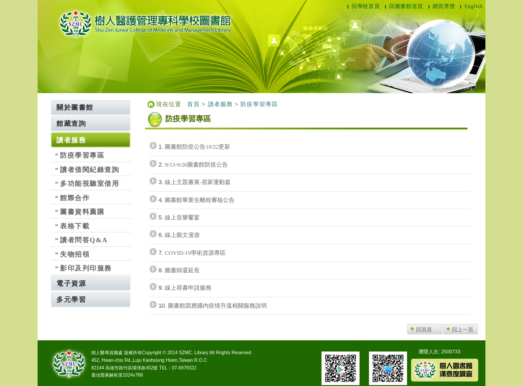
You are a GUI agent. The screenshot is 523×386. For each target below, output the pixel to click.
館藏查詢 (71, 123)
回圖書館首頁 (406, 6)
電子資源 (71, 283)
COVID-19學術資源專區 (195, 253)
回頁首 (424, 329)
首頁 (193, 104)
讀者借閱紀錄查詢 (89, 169)
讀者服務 (71, 140)
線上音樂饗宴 (182, 217)
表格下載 (75, 226)
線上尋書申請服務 (188, 288)
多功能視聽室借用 (89, 183)
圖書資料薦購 (82, 211)
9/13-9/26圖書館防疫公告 (196, 165)
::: (49, 103)
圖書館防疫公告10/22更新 (197, 147)
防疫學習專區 (82, 155)
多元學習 (71, 299)
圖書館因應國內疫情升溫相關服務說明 (217, 306)
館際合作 (75, 198)
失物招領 (75, 254)
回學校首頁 (366, 6)
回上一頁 (462, 329)
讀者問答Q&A (84, 240)
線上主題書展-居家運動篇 (198, 182)
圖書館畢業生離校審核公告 (200, 200)
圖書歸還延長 (182, 270)
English (473, 6)
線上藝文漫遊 (182, 235)
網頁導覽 (444, 6)
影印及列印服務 (86, 268)
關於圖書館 (75, 107)
